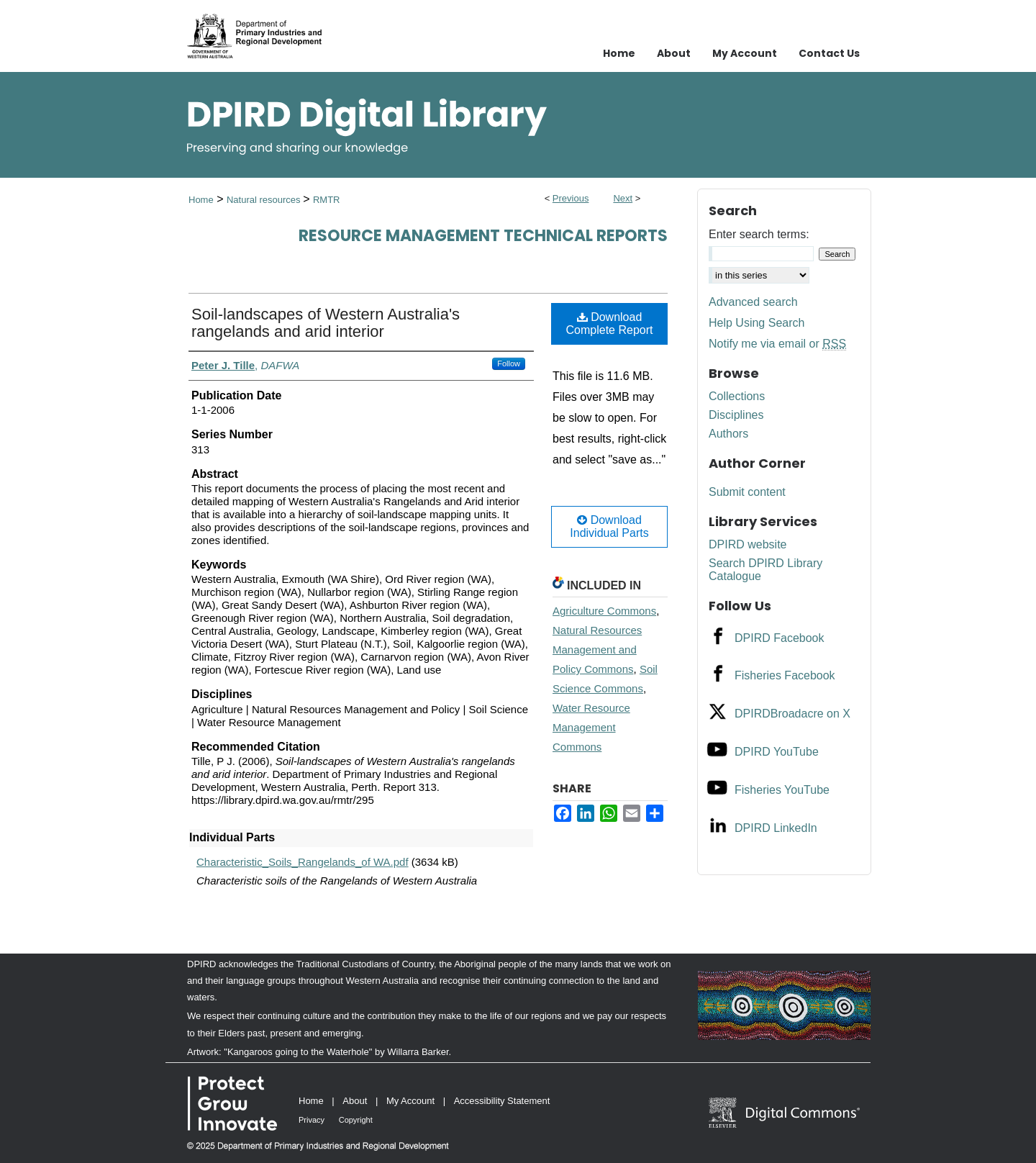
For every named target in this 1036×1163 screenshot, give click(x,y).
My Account (410, 1100)
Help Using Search (756, 323)
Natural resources (265, 199)
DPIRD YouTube (777, 752)
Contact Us (829, 53)
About (354, 1100)
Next (622, 198)
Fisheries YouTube (782, 790)
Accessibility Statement (502, 1100)
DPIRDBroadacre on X (792, 713)
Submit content (747, 492)
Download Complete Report (609, 323)
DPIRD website (747, 544)
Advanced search (753, 302)
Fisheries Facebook (785, 675)
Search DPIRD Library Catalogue (765, 569)
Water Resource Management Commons (591, 727)
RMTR (326, 199)
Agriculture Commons (604, 611)
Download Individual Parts (609, 526)
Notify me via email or (777, 344)
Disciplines (736, 415)
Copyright (356, 1120)
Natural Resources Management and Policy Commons (597, 649)
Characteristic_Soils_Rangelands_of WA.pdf (302, 862)
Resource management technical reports (483, 236)
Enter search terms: (759, 234)
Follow (508, 363)
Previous (571, 198)
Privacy (311, 1120)
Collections (737, 396)
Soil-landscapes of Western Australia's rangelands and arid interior (325, 322)
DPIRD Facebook (779, 638)
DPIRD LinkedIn (776, 828)
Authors (728, 433)
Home (201, 199)
